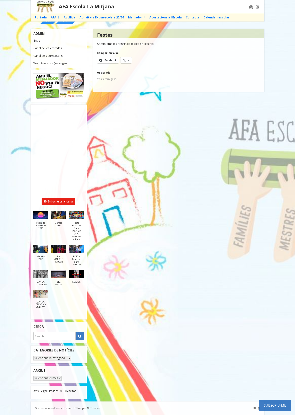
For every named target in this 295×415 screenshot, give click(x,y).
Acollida (69, 17)
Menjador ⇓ (136, 17)
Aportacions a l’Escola (165, 17)
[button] (41, 222)
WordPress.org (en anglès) (50, 63)
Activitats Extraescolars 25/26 (101, 17)
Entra (36, 40)
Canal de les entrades (47, 48)
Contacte (193, 17)
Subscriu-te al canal (58, 201)
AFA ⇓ (55, 17)
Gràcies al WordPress (48, 408)
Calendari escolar (216, 17)
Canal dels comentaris (48, 56)
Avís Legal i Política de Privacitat (54, 391)
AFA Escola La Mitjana (86, 6)
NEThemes (93, 408)
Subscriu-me (275, 405)
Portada (41, 17)
